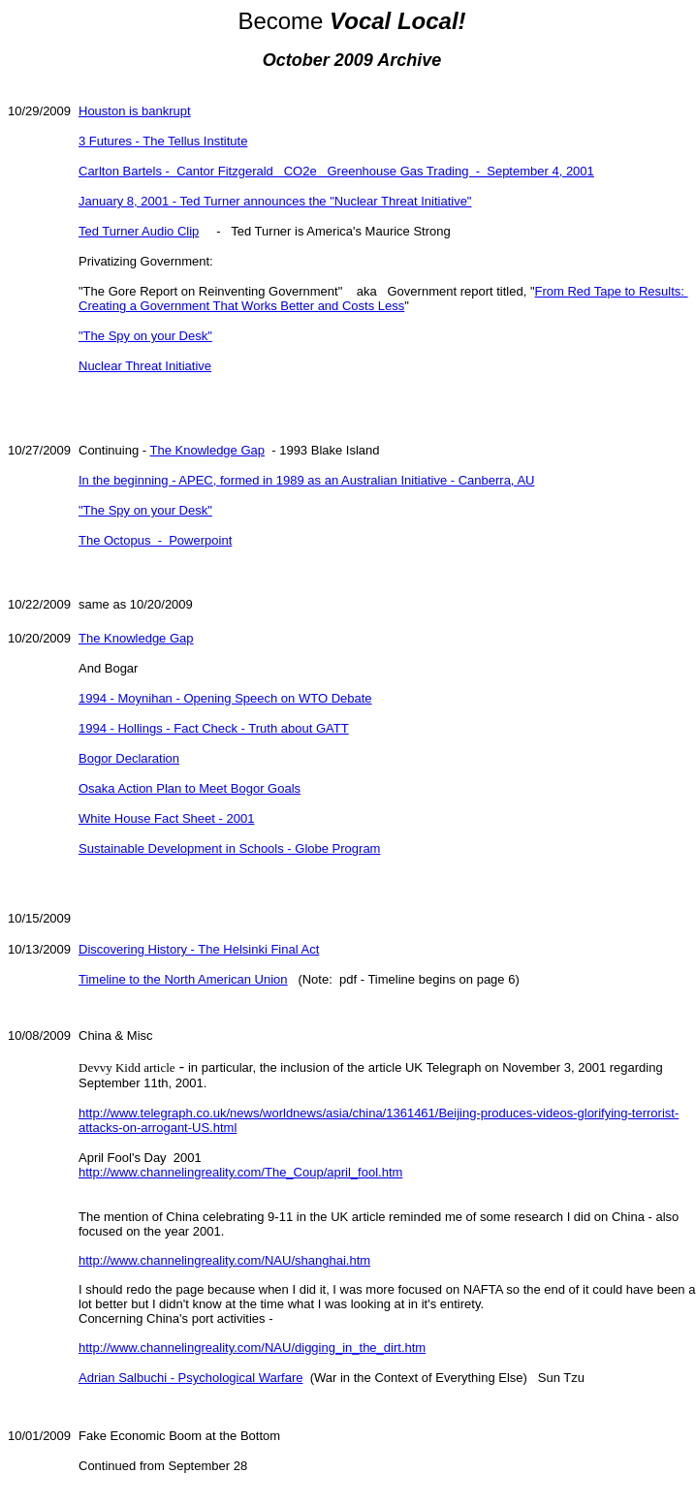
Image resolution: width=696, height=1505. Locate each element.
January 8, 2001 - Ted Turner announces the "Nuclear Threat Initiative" (275, 201)
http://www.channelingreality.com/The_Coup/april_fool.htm (240, 1172)
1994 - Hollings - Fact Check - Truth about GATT (214, 728)
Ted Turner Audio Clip (139, 231)
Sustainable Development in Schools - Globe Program (229, 848)
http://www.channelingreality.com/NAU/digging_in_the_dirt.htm (252, 1347)
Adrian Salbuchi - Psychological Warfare (190, 1377)
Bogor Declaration (129, 758)
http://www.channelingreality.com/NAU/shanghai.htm (224, 1260)
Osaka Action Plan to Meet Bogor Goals (190, 788)
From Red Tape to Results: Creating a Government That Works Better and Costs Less (383, 298)
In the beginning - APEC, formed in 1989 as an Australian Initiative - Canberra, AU (306, 480)
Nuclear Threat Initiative (145, 366)
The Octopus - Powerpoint (155, 540)
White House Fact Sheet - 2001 (166, 818)
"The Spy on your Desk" (145, 336)
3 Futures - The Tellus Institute (163, 141)
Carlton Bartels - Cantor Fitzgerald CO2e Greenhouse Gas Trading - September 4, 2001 (336, 171)
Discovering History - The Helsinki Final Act (199, 949)
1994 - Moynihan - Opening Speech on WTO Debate (225, 698)
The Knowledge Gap (207, 450)
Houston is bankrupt (135, 111)
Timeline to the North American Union (183, 979)
